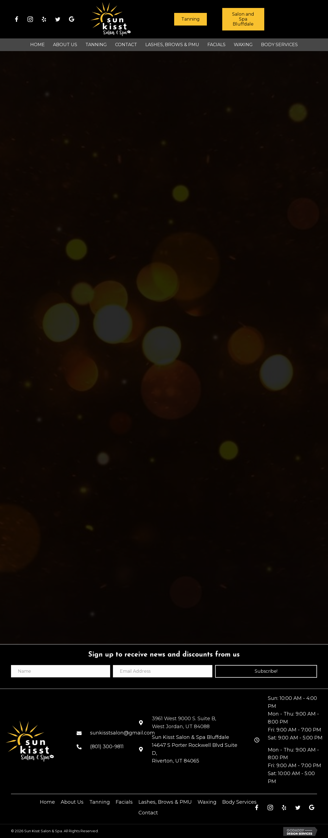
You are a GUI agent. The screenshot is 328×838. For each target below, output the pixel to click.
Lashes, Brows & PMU (165, 802)
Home (47, 802)
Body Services (239, 802)
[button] (16, 19)
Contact (148, 813)
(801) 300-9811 (107, 747)
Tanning (99, 802)
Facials (124, 802)
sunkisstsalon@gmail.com (122, 733)
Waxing (207, 802)
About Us (72, 802)
